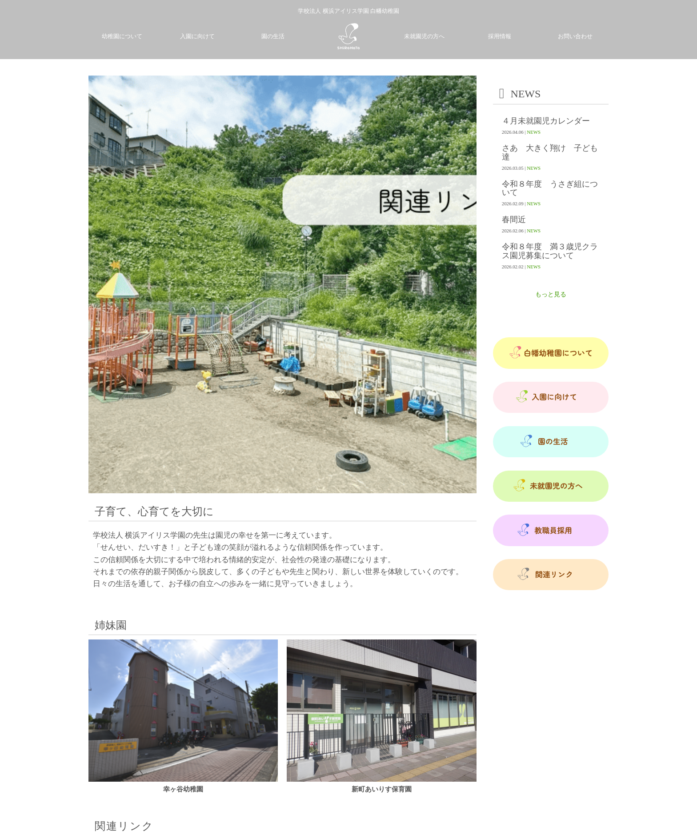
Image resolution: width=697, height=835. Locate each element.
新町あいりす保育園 (382, 789)
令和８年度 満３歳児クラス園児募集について (550, 251)
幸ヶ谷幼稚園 (183, 789)
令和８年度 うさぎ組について (550, 188)
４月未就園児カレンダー (546, 121)
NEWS (534, 132)
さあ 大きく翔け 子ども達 (550, 152)
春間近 (514, 220)
